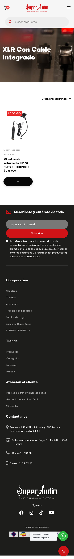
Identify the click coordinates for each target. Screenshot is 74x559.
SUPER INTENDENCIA (18, 330)
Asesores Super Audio (18, 323)
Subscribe (37, 233)
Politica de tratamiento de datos (26, 392)
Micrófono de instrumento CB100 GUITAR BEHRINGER (16, 163)
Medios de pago (15, 317)
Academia (12, 304)
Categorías (13, 358)
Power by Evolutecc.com (37, 527)
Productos (12, 351)
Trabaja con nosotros (19, 310)
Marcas (10, 371)
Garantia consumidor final (22, 399)
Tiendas (11, 297)
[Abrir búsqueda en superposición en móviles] (37, 21)
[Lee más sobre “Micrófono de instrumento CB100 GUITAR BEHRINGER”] (18, 181)
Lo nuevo (11, 365)
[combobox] (55, 98)
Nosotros (11, 290)
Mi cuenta (12, 406)
